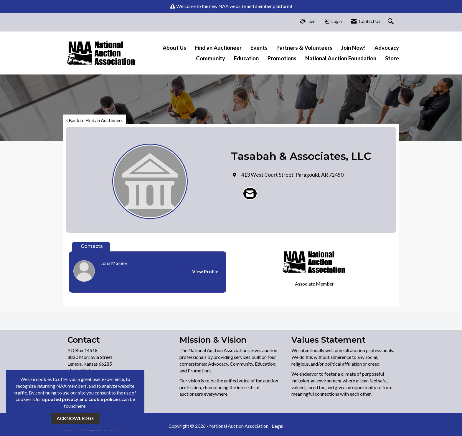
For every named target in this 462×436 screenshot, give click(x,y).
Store (392, 58)
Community (210, 58)
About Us (174, 47)
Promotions (282, 58)
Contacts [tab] (92, 246)
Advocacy (386, 47)
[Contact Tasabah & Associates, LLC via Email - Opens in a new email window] (250, 193)
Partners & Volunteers (304, 47)
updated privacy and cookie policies (81, 399)
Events (259, 47)
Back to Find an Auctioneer (94, 120)
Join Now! (353, 47)
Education (246, 58)
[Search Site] (391, 21)
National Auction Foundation (340, 58)
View (205, 271)
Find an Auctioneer (218, 47)
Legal (277, 426)
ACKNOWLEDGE (75, 418)
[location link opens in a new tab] (292, 174)
